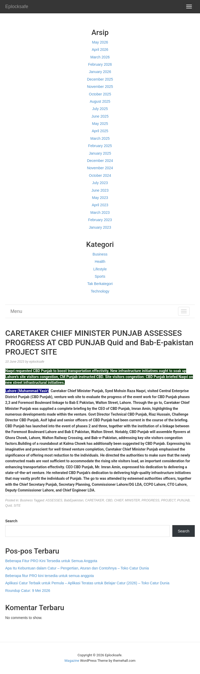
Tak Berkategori (100, 284)
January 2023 (100, 227)
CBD (109, 500)
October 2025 (100, 94)
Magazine (71, 661)
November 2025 (100, 86)
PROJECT (168, 500)
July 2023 (100, 183)
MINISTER (132, 500)
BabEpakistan (73, 500)
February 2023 (100, 220)
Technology (100, 291)
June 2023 (99, 190)
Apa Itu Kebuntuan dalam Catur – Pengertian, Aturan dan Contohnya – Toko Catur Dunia (77, 568)
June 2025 (99, 116)
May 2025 (100, 124)
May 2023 (100, 198)
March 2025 (100, 138)
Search (11, 521)
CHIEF (118, 500)
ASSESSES (54, 500)
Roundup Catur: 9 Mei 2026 (27, 590)
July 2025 (100, 109)
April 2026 (100, 49)
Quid (8, 505)
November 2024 (100, 168)
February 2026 (100, 64)
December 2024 (100, 161)
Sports (100, 276)
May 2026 (100, 42)
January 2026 (100, 72)
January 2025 (100, 153)
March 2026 (100, 57)
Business (100, 254)
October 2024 (100, 175)
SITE (17, 505)
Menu (16, 311)
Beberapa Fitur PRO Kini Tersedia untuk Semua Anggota (51, 561)
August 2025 (100, 101)
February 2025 (100, 146)
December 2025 (100, 79)
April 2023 (100, 205)
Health (100, 261)
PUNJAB (183, 500)
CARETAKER (94, 500)
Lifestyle (100, 269)
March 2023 (100, 212)
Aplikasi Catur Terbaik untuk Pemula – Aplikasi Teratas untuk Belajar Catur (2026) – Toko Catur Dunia (87, 583)
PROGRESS (150, 500)
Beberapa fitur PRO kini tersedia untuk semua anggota (49, 576)
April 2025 (100, 131)
